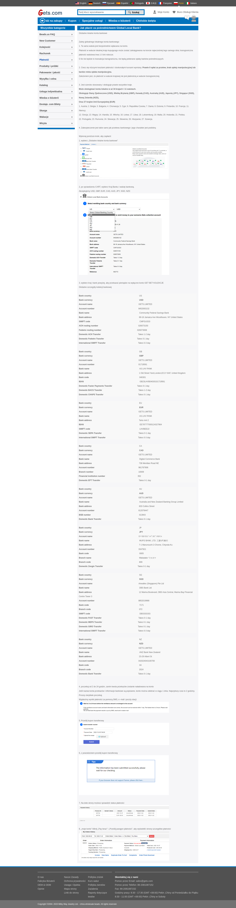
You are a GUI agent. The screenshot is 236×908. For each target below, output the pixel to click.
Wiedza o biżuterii (119, 20)
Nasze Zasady (71, 877)
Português (139, 3)
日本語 (153, 3)
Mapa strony (70, 888)
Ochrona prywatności (75, 881)
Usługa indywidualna (50, 91)
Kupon (72, 20)
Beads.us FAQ (47, 34)
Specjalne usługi (92, 20)
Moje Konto (163, 12)
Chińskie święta (146, 20)
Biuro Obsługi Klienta (187, 12)
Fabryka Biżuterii (46, 881)
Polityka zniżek (95, 877)
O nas (41, 877)
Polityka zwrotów (96, 885)
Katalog (43, 85)
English (83, 3)
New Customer (47, 40)
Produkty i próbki (48, 66)
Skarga (43, 110)
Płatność (44, 59)
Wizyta (43, 123)
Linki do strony (71, 892)
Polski (181, 3)
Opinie (41, 888)
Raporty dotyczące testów (97, 894)
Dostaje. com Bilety (49, 104)
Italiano (193, 3)
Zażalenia (93, 888)
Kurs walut (93, 881)
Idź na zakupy (53, 20)
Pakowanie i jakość (49, 72)
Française (167, 3)
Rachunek (44, 53)
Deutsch (96, 3)
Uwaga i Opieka (72, 885)
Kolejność (44, 47)
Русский (110, 3)
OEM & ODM (44, 885)
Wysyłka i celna (47, 78)
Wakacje (44, 117)
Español (124, 3)
